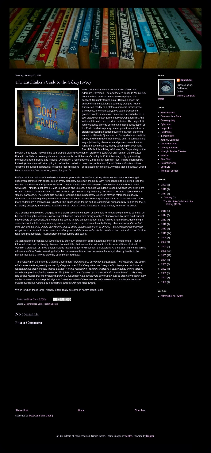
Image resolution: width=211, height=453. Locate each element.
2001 (164, 273)
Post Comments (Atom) (41, 415)
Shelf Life (165, 167)
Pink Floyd (166, 159)
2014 (164, 215)
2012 (164, 224)
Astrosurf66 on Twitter (172, 296)
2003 (164, 264)
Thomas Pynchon (169, 171)
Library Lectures (169, 143)
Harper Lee (166, 128)
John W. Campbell (170, 140)
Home (81, 410)
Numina (164, 155)
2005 (164, 255)
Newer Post (22, 410)
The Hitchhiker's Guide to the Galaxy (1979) (178, 202)
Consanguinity (168, 120)
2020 (164, 184)
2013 (164, 219)
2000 (164, 277)
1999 (164, 282)
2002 (164, 269)
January (168, 197)
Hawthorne (166, 132)
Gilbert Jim (186, 80)
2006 (164, 251)
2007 (164, 246)
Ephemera (166, 124)
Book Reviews (168, 112)
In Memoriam (167, 136)
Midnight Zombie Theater (173, 151)
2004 (164, 260)
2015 (164, 211)
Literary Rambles (169, 147)
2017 (164, 193)
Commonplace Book (33, 304)
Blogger (150, 436)
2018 (164, 189)
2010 (164, 233)
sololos (128, 436)
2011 (164, 228)
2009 (164, 237)
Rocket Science (51, 304)
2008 (164, 242)
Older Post (140, 410)
